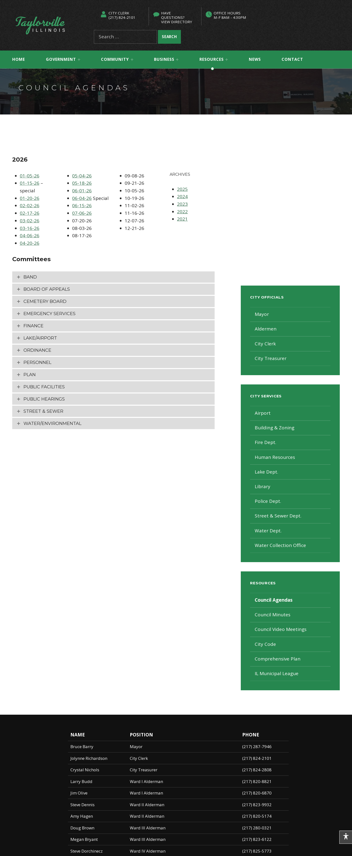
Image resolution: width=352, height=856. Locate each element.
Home (18, 59)
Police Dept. (268, 501)
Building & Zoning (274, 427)
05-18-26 (82, 183)
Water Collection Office (280, 545)
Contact (292, 59)
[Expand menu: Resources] (226, 59)
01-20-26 (29, 198)
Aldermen (265, 329)
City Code (265, 644)
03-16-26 (29, 228)
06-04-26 (82, 198)
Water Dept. (268, 530)
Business (164, 59)
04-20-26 (29, 243)
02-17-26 (29, 213)
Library (262, 486)
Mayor (262, 314)
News (255, 59)
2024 (182, 196)
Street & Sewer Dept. (278, 516)
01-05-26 (29, 176)
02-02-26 (29, 205)
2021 (182, 219)
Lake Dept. (266, 472)
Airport (263, 413)
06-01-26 (82, 190)
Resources (211, 59)
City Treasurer (270, 358)
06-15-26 (82, 205)
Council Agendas (274, 600)
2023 (182, 204)
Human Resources (275, 457)
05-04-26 (82, 176)
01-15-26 (29, 183)
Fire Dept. (265, 442)
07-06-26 (82, 213)
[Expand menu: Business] (177, 59)
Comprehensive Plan (277, 659)
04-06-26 (29, 235)
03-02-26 (29, 220)
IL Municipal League (276, 673)
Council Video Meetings (281, 629)
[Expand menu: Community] (132, 59)
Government (61, 59)
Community (115, 59)
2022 (182, 211)
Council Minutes (272, 614)
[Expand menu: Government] (79, 59)
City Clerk (265, 343)
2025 (182, 189)
